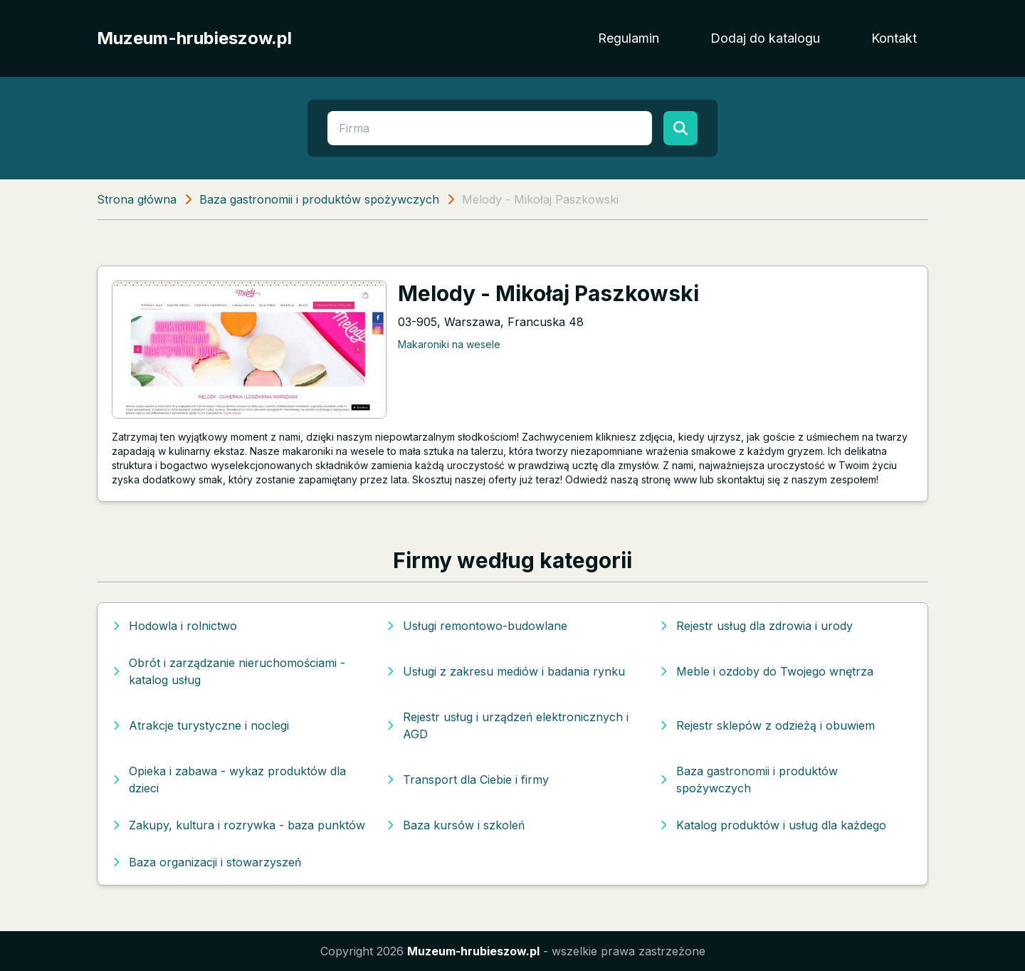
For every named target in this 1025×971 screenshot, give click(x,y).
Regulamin (628, 38)
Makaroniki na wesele (449, 344)
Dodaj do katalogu (765, 38)
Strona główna (137, 199)
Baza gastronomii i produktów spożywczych (319, 199)
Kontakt (894, 38)
